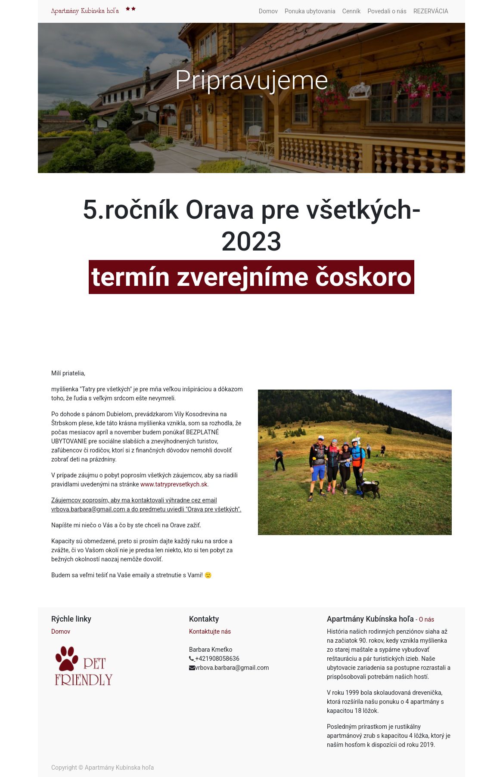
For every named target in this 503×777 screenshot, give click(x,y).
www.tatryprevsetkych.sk (173, 484)
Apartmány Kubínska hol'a (85, 11)
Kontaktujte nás (210, 631)
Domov (60, 631)
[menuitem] (268, 11)
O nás (427, 619)
